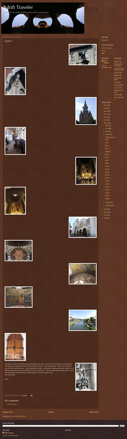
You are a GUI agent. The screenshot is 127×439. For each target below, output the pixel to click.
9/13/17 (107, 175)
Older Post (93, 412)
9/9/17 (107, 163)
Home (51, 412)
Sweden (116, 95)
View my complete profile (10, 435)
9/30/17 (107, 199)
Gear (103, 53)
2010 (105, 111)
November (108, 205)
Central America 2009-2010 (119, 69)
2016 (105, 120)
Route (103, 51)
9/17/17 (107, 187)
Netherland (117, 85)
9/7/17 (107, 157)
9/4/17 (107, 148)
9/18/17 (107, 190)
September (109, 137)
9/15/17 (107, 181)
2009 (105, 108)
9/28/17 (107, 193)
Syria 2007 (105, 40)
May (106, 125)
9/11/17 (107, 169)
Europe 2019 (118, 78)
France (116, 82)
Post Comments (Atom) (18, 416)
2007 (105, 105)
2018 (105, 209)
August (107, 134)
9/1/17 (107, 139)
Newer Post (8, 412)
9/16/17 (107, 184)
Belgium (116, 61)
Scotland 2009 (118, 90)
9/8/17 (107, 160)
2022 (105, 215)
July (106, 131)
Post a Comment (12, 404)
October (108, 202)
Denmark (117, 72)
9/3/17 (107, 145)
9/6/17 (107, 154)
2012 (105, 114)
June (107, 128)
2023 (105, 218)
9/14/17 (107, 178)
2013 (105, 117)
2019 (105, 212)
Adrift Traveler (18, 7)
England (116, 75)
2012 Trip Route (106, 48)
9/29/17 (107, 196)
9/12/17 (107, 172)
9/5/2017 (107, 151)
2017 (105, 123)
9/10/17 (107, 166)
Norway (116, 88)
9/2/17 (107, 142)
